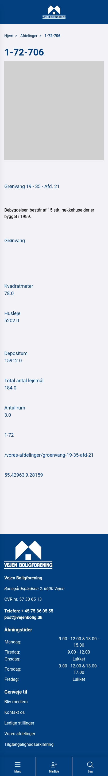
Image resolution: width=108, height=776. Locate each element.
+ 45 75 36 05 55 (37, 611)
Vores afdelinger (19, 733)
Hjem (8, 36)
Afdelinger (28, 36)
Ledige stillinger (19, 723)
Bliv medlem (16, 701)
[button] (54, 110)
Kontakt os (14, 712)
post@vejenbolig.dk (23, 617)
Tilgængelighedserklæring (28, 744)
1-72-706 (52, 36)
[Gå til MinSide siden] (54, 768)
